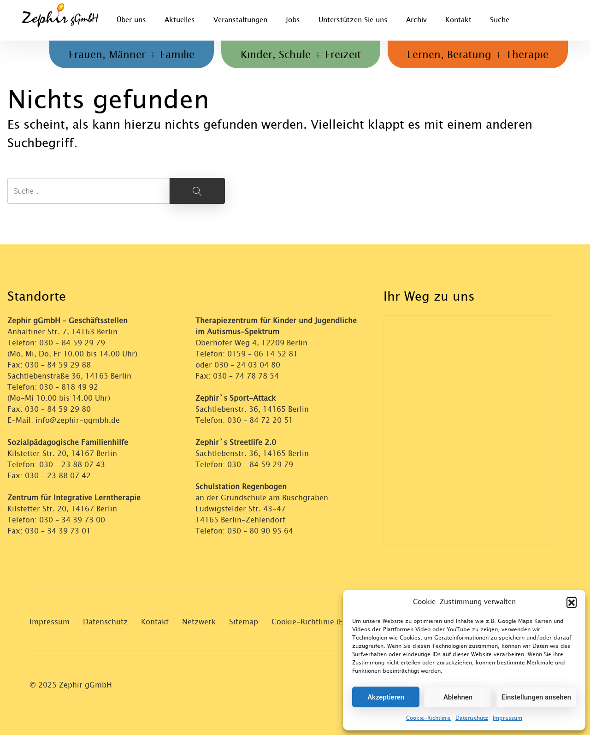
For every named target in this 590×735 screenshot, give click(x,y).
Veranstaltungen (240, 20)
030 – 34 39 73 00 (72, 520)
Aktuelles (180, 20)
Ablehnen (457, 697)
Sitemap (243, 622)
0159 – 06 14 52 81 (262, 354)
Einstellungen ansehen (536, 697)
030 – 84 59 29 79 (72, 343)
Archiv (416, 20)
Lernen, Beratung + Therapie (478, 55)
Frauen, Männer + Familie (132, 55)
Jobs (293, 20)
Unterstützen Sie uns (353, 20)
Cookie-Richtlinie (428, 718)
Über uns (131, 20)
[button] (571, 602)
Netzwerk (199, 622)
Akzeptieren (385, 697)
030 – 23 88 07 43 (72, 464)
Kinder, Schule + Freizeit (301, 55)
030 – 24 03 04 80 (248, 365)
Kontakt (458, 20)
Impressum (507, 718)
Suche (499, 20)
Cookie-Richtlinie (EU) (310, 622)
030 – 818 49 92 (68, 387)
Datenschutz (471, 718)
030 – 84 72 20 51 (260, 420)
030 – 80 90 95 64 (260, 531)
